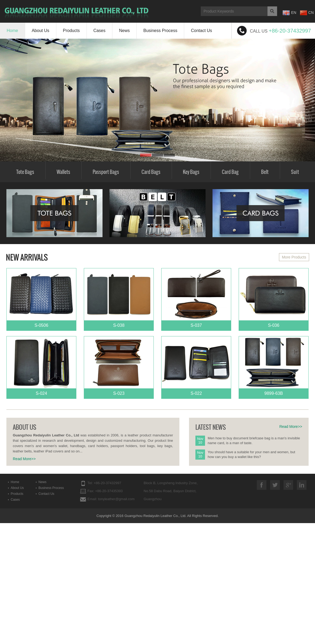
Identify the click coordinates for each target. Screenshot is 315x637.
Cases (99, 30)
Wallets (63, 171)
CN (307, 12)
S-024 (41, 366)
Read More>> (24, 459)
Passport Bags (106, 171)
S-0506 (41, 298)
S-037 (196, 298)
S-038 (118, 298)
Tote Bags (25, 171)
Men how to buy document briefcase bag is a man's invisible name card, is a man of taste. (254, 440)
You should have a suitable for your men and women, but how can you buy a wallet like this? (251, 454)
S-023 (118, 366)
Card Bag (230, 171)
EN (289, 12)
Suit (295, 171)
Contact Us (201, 30)
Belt (265, 171)
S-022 (196, 366)
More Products (294, 257)
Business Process (160, 30)
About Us (40, 30)
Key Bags (191, 171)
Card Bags (150, 171)
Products (71, 30)
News (124, 30)
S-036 (273, 298)
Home (12, 30)
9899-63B (273, 366)
